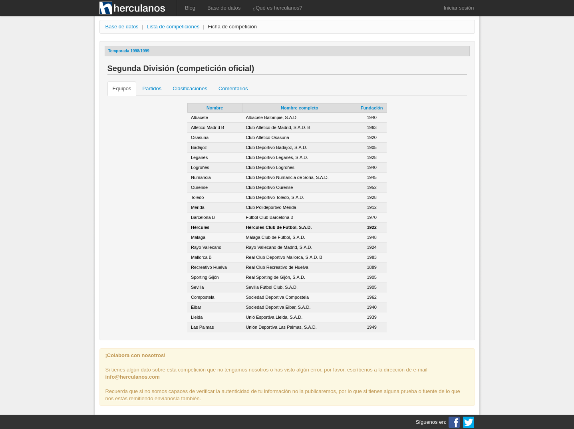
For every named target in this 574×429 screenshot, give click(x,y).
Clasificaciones (190, 88)
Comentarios (233, 88)
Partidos (151, 88)
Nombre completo (299, 107)
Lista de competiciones (173, 27)
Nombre (215, 107)
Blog (190, 8)
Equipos (122, 88)
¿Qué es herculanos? (277, 8)
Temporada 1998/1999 (128, 51)
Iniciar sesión (459, 8)
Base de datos (223, 8)
